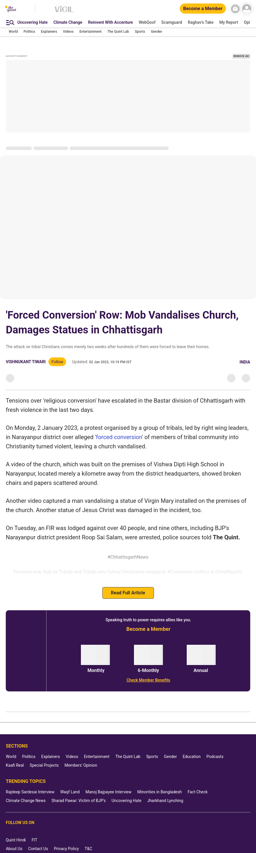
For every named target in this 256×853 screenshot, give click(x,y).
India (244, 354)
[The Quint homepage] (10, 9)
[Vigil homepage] (64, 12)
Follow (57, 354)
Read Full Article (128, 585)
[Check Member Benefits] (148, 672)
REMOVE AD (241, 48)
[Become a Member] (203, 9)
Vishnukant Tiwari (26, 354)
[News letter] (235, 9)
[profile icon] (247, 9)
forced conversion (119, 429)
